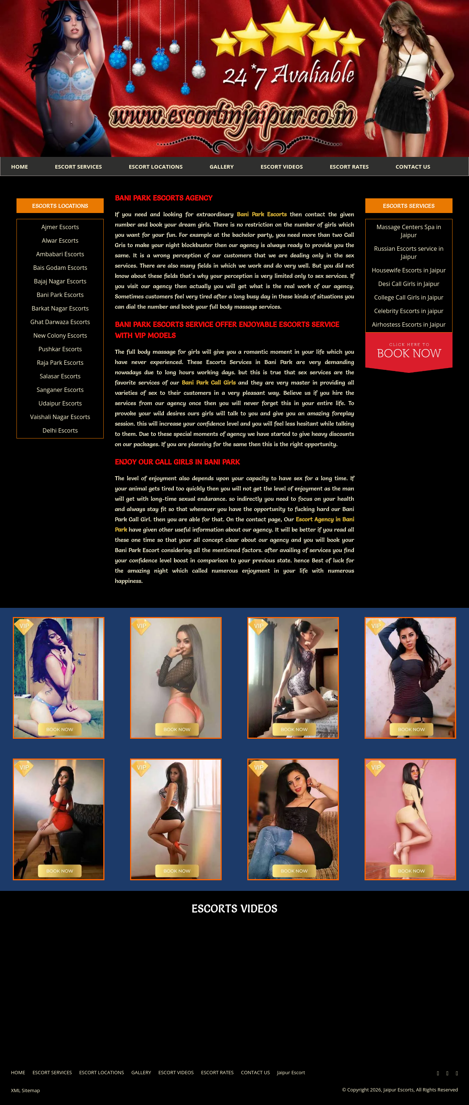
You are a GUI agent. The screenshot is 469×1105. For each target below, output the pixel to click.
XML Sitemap (25, 1090)
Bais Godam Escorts (60, 268)
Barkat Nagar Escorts (60, 309)
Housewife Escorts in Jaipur (409, 271)
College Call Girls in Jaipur (408, 298)
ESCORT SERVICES (79, 166)
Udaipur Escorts (60, 404)
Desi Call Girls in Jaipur (408, 284)
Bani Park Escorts (60, 295)
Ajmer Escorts (60, 227)
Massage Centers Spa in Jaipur (408, 231)
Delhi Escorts (60, 431)
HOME (19, 166)
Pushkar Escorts (60, 349)
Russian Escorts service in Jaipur (409, 253)
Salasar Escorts (60, 376)
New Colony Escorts (60, 336)
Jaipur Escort (291, 1072)
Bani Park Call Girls (209, 382)
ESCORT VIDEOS (284, 166)
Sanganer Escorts (60, 390)
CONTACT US (416, 166)
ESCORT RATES (352, 166)
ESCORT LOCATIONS (157, 166)
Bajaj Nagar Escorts (60, 282)
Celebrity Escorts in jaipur (408, 311)
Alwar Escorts (60, 241)
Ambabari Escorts (60, 254)
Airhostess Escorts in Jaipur (409, 325)
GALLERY (223, 166)
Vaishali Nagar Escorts (60, 417)
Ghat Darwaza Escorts (60, 322)
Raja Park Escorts (60, 363)
